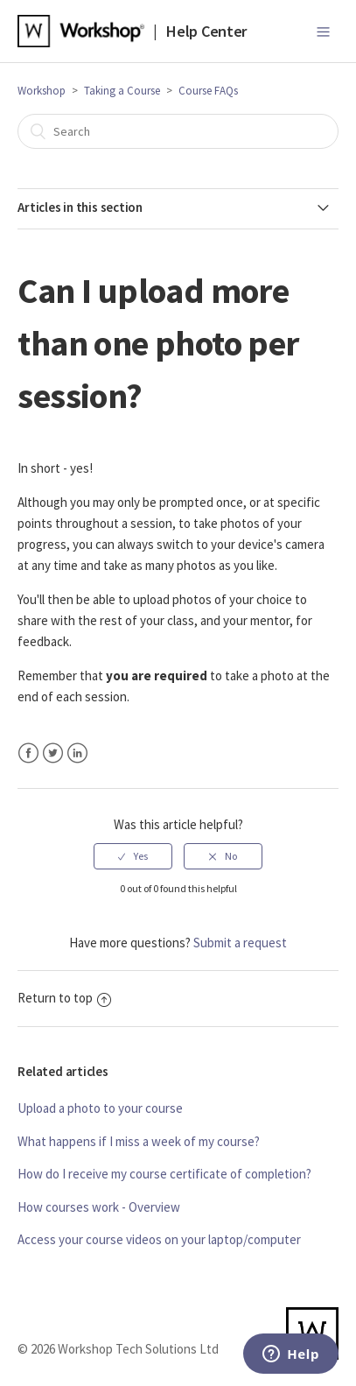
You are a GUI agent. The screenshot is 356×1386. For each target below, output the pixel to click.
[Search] (177, 131)
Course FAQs (208, 90)
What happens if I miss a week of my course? (138, 1141)
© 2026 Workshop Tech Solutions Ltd (118, 1348)
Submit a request (240, 942)
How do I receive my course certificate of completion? (164, 1173)
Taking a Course (122, 90)
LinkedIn (77, 753)
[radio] (133, 856)
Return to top (64, 997)
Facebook (28, 753)
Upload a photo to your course (100, 1108)
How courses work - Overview (98, 1207)
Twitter (53, 753)
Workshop (41, 90)
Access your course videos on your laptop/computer (159, 1239)
